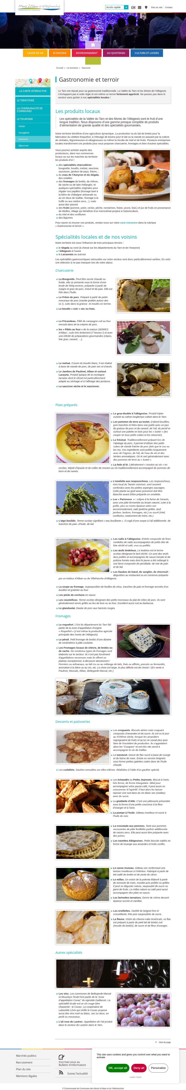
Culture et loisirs (147, 53)
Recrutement (24, 1062)
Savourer (23, 139)
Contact (168, 7)
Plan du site (156, 7)
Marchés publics (26, 1055)
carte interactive (129, 222)
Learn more (135, 1077)
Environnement (86, 53)
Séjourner (24, 145)
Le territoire (25, 100)
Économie (59, 53)
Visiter (22, 126)
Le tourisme (25, 119)
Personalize (158, 1068)
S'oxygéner (24, 132)
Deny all (139, 1068)
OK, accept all (118, 1068)
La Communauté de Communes (30, 110)
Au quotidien (116, 53)
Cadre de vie (35, 53)
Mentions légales (26, 1076)
